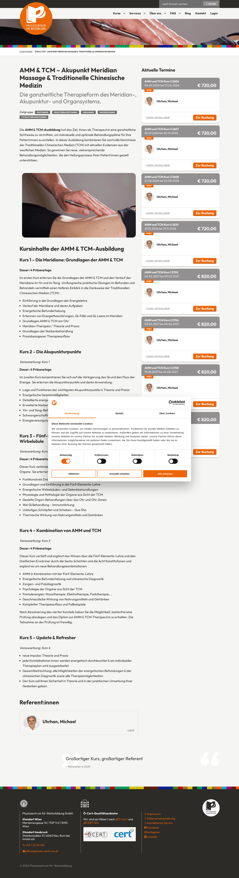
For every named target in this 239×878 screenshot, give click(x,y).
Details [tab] (120, 413)
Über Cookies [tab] (167, 413)
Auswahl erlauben (119, 473)
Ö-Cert (123, 819)
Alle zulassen (165, 473)
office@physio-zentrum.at (41, 851)
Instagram (153, 832)
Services (135, 13)
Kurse (117, 13)
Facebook (153, 827)
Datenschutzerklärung (161, 818)
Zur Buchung (206, 117)
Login (215, 14)
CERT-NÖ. (92, 823)
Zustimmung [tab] (72, 413)
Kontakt (200, 13)
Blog (188, 13)
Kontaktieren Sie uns (160, 823)
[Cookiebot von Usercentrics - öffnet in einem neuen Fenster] (173, 402)
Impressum (154, 814)
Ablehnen (73, 473)
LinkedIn (152, 837)
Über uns (155, 13)
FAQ (173, 13)
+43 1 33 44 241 (34, 845)
